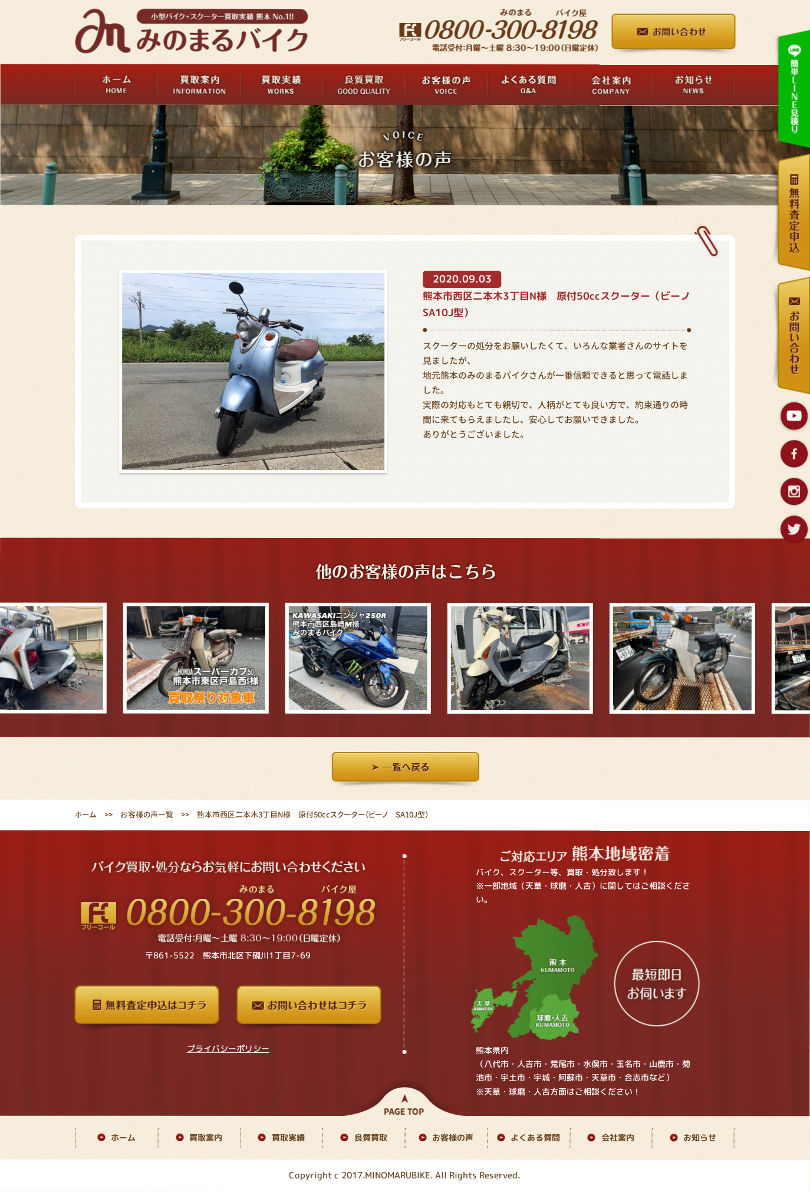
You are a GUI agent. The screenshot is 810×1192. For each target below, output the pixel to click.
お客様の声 (452, 1137)
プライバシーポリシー (228, 1048)
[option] (206, 658)
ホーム (86, 814)
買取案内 (205, 1137)
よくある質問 (535, 1137)
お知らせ (699, 1137)
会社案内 (617, 1137)
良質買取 (370, 1137)
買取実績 (288, 1137)
